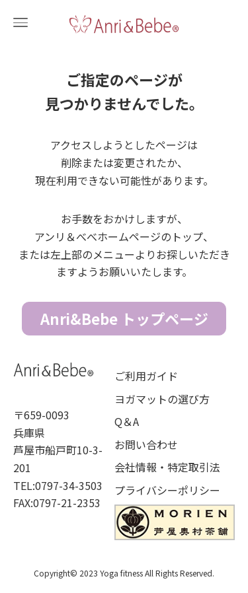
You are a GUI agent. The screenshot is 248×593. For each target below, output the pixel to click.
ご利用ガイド (146, 376)
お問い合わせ (146, 444)
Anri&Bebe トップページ (124, 318)
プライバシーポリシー (167, 490)
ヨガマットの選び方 (162, 399)
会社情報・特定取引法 (167, 467)
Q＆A (126, 421)
